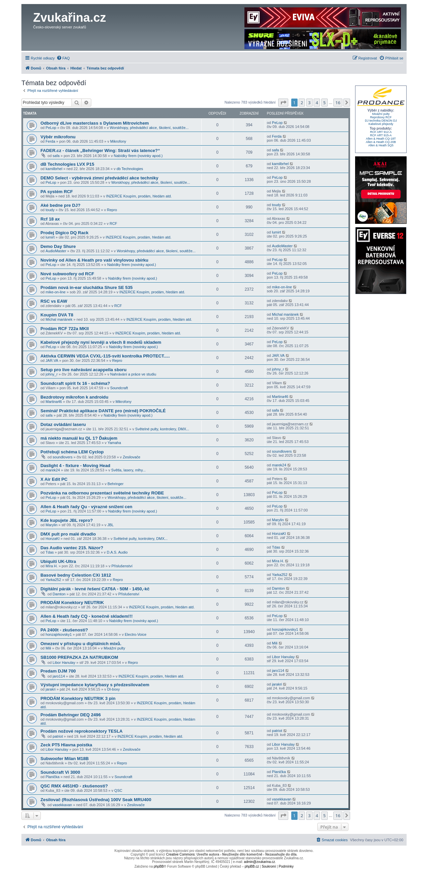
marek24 (52, 470)
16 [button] (337, 103)
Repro (112, 210)
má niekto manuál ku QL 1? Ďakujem (78, 438)
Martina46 (53, 402)
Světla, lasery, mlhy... (128, 470)
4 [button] (317, 103)
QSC (118, 790)
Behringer (116, 484)
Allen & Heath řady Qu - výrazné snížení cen (86, 506)
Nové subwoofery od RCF (67, 273)
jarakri (50, 689)
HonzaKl (52, 539)
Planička (52, 777)
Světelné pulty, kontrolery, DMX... (162, 429)
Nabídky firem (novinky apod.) (138, 156)
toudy (50, 210)
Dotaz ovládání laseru (63, 424)
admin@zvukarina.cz (259, 862)
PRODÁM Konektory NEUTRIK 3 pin (77, 698)
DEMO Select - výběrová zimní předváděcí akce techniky (99, 177)
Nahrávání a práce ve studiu (133, 374)
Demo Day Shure (58, 246)
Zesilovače (131, 457)
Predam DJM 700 (58, 671)
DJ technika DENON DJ (381, 120)
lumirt (50, 237)
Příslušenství (121, 566)
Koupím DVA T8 (56, 314)
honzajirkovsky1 (58, 634)
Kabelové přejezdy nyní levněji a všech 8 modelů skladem (100, 342)
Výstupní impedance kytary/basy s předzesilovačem (94, 684)
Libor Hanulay (63, 662)
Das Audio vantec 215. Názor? (71, 547)
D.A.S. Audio (117, 552)
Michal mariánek (58, 319)
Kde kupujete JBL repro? (66, 520)
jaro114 (58, 676)
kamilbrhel (53, 169)
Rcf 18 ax (50, 218)
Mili (48, 648)
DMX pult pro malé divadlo (68, 534)
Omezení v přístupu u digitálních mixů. (80, 643)
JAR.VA (51, 360)
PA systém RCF (56, 191)
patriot (57, 736)
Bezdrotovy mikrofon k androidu (74, 397)
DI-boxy (113, 689)
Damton (59, 594)
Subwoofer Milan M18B (64, 758)
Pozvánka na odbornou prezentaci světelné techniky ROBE (102, 492)
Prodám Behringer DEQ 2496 (70, 714)
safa (56, 156)
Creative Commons (180, 854)
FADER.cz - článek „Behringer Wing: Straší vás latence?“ (100, 150)
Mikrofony (118, 141)
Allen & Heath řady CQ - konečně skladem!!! (86, 616)
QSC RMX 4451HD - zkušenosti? (74, 785)
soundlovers (62, 457)
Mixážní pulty (114, 648)
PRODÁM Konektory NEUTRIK (72, 602)
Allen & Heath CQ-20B (381, 142)
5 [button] (324, 103)
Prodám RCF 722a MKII (64, 328)
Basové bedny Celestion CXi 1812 (75, 575)
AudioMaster (55, 251)
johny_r (51, 374)
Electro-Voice (135, 634)
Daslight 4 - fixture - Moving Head (75, 465)
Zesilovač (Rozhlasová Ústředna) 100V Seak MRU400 (95, 799)
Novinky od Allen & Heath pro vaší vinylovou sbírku (94, 260)
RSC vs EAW (53, 301)
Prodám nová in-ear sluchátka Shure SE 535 (86, 287)
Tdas (49, 552)
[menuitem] (63, 58)
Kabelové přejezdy (380, 124)
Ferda (50, 141)
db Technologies (130, 169)
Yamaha (114, 443)
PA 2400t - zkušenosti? (64, 629)
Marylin (51, 525)
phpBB (159, 866)
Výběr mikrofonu (58, 136)
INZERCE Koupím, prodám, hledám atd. (139, 196)
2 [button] (302, 103)
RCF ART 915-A (381, 135)
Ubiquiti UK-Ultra (58, 561)
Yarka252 (53, 580)
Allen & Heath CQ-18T (381, 138)
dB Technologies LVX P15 (67, 164)
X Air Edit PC (54, 479)
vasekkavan (62, 805)
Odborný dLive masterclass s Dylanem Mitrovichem (94, 123)
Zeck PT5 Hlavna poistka (66, 744)
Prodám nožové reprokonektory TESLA (81, 731)
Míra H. (51, 566)
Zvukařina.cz (69, 17)
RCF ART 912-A (381, 132)
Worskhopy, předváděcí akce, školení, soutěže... (149, 128)
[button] (283, 103)
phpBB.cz (252, 866)
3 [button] (309, 103)
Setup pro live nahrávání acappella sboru (83, 369)
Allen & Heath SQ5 (381, 145)
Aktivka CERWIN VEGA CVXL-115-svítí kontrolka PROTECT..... (105, 355)
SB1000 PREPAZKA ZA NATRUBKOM (79, 657)
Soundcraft (119, 388)
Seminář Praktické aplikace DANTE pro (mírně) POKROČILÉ (103, 410)
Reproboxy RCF (381, 117)
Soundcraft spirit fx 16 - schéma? (75, 383)
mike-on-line (55, 292)
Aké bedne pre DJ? (60, 205)
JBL (110, 525)
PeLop (50, 128)
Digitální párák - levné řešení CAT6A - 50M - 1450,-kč (94, 588)
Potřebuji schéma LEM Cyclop (72, 451)
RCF (113, 223)
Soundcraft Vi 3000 (60, 772)
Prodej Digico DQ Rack (64, 232)
